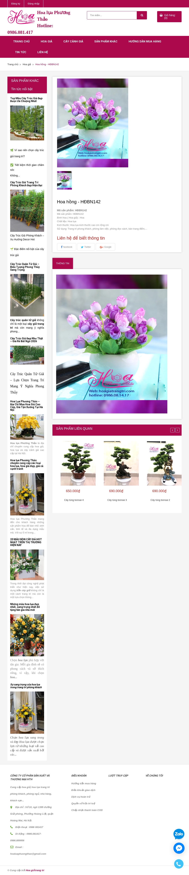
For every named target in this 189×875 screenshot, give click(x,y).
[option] (72, 180)
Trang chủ (21, 41)
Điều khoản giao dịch (83, 790)
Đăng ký (15, 3)
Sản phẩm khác (105, 41)
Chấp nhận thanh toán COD (87, 810)
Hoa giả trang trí (35, 870)
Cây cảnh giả (73, 41)
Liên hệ (42, 52)
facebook (67, 247)
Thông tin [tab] (62, 263)
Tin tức (20, 52)
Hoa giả (46, 41)
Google (108, 247)
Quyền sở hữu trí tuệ (83, 803)
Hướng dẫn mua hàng (145, 41)
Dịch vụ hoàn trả (80, 796)
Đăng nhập (33, 3)
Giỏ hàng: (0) (169, 16)
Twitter (87, 247)
